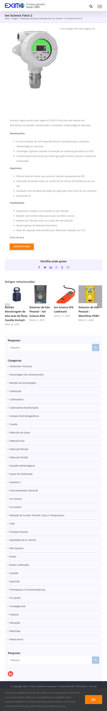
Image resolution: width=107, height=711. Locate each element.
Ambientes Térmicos (21, 366)
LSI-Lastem (15, 507)
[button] (7, 305)
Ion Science (16, 498)
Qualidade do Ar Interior (23, 540)
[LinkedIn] (10, 674)
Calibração (15, 391)
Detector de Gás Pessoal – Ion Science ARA (39, 312)
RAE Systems (16, 548)
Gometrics (15, 482)
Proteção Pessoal (19, 531)
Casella (13, 424)
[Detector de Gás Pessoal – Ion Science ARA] (41, 286)
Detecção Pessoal (19, 449)
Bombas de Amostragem (23, 382)
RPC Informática (79, 686)
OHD (12, 523)
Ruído (13, 556)
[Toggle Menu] (100, 6)
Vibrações (15, 622)
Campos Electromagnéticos (24, 416)
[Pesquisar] (95, 347)
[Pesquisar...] (50, 347)
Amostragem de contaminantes (27, 374)
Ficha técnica (17, 237)
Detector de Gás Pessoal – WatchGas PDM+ (89, 312)
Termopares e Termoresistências (27, 589)
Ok (93, 699)
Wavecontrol (16, 639)
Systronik (15, 581)
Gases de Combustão (21, 473)
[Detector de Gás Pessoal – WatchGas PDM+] (90, 286)
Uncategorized (17, 606)
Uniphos (14, 614)
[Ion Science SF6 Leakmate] (66, 286)
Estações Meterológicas (22, 465)
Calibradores (17, 399)
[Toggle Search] (91, 6)
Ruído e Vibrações (19, 564)
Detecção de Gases (20, 432)
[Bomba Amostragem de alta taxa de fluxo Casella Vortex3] (17, 286)
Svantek (14, 573)
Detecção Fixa (17, 440)
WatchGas (15, 631)
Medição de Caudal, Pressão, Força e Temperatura (37, 515)
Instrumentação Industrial (24, 490)
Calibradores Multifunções (24, 407)
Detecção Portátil (19, 457)
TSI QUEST (15, 597)
